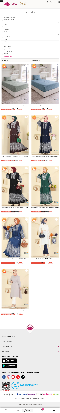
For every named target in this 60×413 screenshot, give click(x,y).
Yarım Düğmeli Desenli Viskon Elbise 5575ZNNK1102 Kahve (15, 156)
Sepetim (42, 410)
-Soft (19, 404)
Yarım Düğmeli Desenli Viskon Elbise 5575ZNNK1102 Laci (45, 156)
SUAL (5, 41)
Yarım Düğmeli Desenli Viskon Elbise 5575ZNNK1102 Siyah (15, 207)
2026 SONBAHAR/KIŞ (9, 17)
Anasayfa (6, 410)
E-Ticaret (24, 404)
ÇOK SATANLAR (8, 51)
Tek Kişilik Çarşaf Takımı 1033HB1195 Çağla (15, 105)
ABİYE (5, 39)
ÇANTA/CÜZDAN (8, 49)
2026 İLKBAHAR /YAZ (9, 20)
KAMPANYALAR (8, 56)
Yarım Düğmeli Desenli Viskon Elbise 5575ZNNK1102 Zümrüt (45, 207)
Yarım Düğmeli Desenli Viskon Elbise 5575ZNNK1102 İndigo (15, 258)
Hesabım (54, 410)
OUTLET (6, 54)
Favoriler (18, 410)
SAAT (5, 32)
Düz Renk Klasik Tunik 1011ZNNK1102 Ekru (45, 258)
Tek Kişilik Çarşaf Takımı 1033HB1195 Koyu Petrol (45, 105)
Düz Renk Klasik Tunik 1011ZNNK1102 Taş (15, 310)
